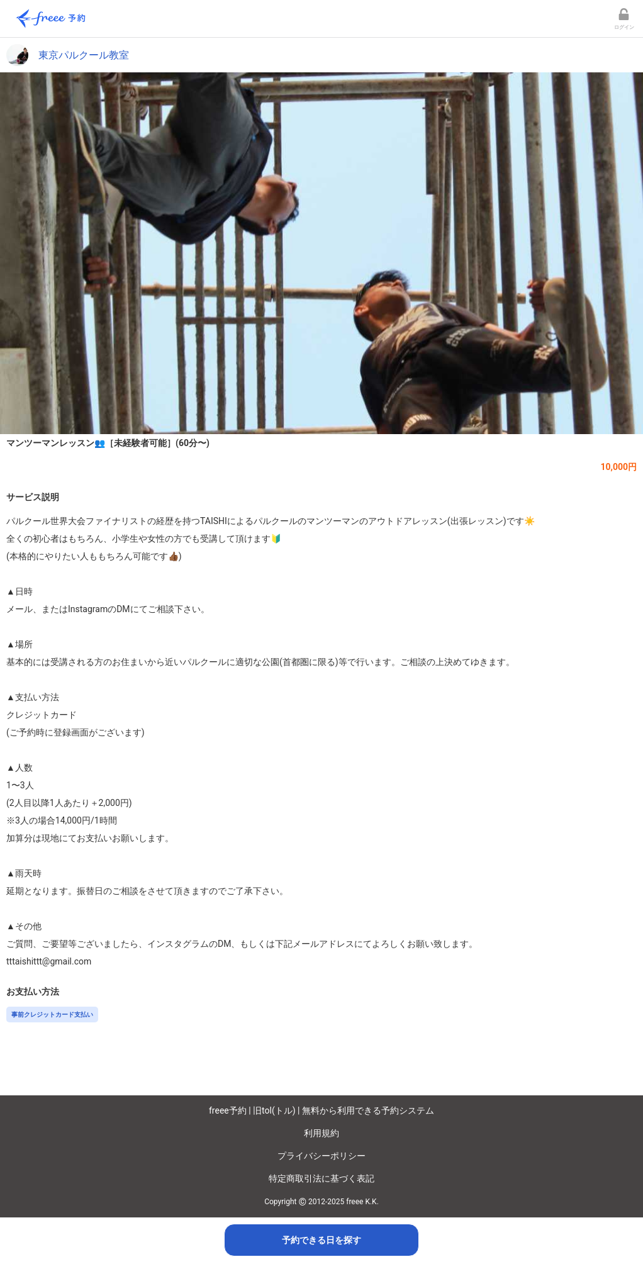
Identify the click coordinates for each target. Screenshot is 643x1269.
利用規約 (321, 1133)
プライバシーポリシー (321, 1156)
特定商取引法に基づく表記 (321, 1178)
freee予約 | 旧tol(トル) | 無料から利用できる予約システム (321, 1110)
